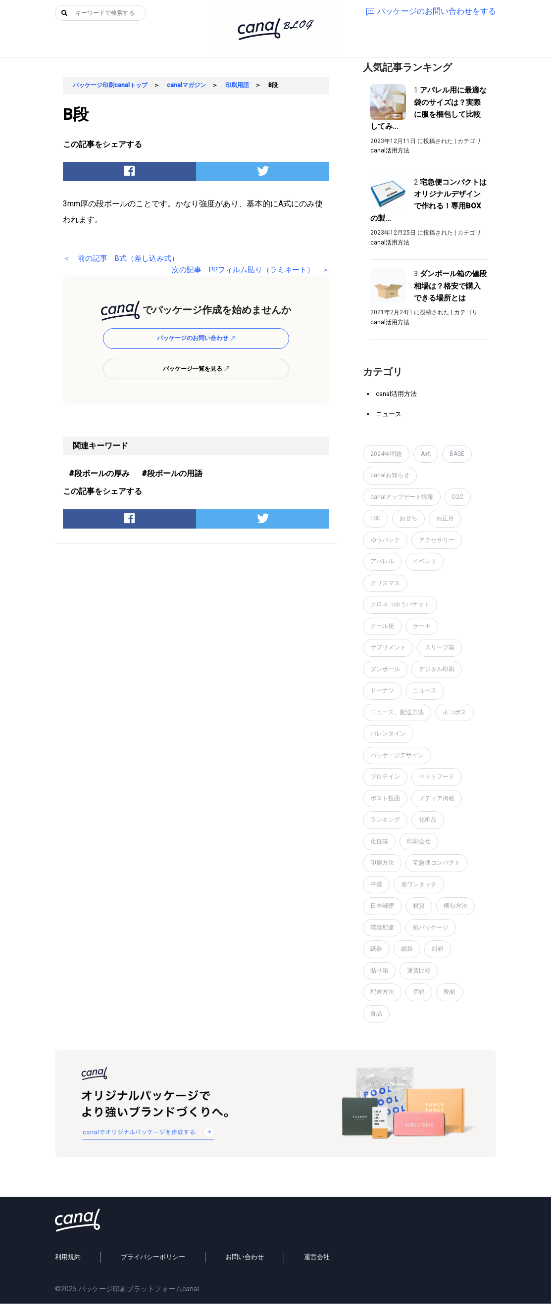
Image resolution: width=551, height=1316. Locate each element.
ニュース (388, 414)
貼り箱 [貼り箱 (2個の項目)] (379, 970)
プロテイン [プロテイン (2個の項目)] (385, 776)
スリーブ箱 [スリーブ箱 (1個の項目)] (439, 647)
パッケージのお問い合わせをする (431, 11)
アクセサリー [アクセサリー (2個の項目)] (436, 539)
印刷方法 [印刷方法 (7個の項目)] (382, 862)
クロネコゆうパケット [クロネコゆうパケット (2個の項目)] (400, 604)
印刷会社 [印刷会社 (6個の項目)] (419, 841)
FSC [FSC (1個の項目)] (375, 518)
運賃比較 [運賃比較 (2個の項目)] (419, 970)
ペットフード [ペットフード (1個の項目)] (436, 776)
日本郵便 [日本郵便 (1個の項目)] (382, 905)
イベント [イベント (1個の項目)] (425, 561)
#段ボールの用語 (172, 473)
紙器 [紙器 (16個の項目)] (376, 948)
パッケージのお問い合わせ (196, 338)
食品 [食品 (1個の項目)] (376, 1013)
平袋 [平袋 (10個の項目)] (376, 884)
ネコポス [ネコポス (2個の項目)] (454, 712)
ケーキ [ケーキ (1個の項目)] (422, 626)
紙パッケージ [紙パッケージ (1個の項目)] (431, 927)
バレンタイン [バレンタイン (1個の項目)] (388, 733)
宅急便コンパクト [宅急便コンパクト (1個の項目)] (436, 862)
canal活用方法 (389, 150)
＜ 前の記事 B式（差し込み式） (125, 258)
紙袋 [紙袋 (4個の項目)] (407, 948)
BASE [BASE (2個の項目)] (457, 453)
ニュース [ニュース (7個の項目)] (425, 690)
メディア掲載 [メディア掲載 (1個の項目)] (436, 798)
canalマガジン (186, 85)
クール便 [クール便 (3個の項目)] (382, 626)
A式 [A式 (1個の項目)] (426, 453)
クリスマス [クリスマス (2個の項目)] (385, 583)
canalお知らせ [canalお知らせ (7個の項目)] (389, 475)
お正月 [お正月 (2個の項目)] (445, 518)
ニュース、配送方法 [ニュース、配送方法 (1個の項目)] (397, 712)
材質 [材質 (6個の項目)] (419, 905)
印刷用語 (237, 85)
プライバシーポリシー (153, 1269)
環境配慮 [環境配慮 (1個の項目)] (382, 927)
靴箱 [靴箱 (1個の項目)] (449, 991)
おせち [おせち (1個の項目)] (408, 518)
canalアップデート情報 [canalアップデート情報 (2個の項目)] (401, 496)
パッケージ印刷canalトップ (110, 85)
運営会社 (317, 1269)
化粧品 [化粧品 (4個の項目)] (428, 819)
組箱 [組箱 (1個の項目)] (438, 948)
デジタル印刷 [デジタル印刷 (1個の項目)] (436, 669)
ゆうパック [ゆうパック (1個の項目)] (385, 539)
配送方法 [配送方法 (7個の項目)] (382, 991)
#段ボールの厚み (99, 473)
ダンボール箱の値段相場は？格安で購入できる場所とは (450, 285)
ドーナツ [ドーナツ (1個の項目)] (382, 690)
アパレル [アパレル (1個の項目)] (382, 561)
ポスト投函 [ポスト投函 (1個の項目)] (385, 798)
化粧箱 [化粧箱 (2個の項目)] (379, 841)
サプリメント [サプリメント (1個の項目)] (388, 647)
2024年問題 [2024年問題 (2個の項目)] (386, 453)
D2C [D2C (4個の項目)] (457, 496)
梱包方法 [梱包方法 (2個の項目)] (455, 905)
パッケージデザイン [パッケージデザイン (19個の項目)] (397, 755)
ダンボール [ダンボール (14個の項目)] (385, 669)
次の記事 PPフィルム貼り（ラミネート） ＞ (244, 270)
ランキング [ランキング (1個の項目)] (385, 819)
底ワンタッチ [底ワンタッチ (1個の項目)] (419, 884)
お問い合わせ (244, 1269)
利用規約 (68, 1269)
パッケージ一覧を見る (196, 368)
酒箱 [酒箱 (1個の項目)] (419, 991)
